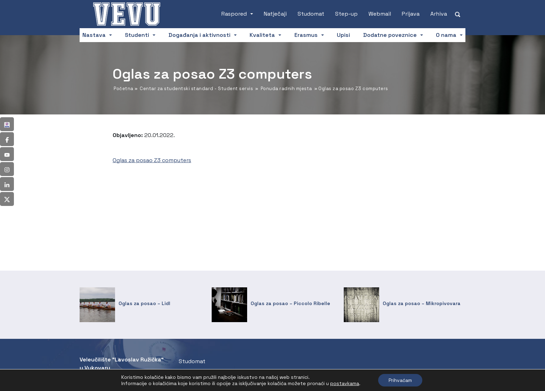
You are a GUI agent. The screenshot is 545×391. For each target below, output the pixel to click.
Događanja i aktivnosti (199, 35)
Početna (123, 88)
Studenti (137, 35)
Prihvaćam (400, 380)
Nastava (94, 35)
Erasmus (306, 35)
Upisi (343, 35)
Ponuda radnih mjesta (286, 88)
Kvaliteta (262, 35)
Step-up (346, 13)
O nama (446, 35)
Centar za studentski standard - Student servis (196, 88)
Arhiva (438, 13)
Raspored (234, 13)
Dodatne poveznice (390, 35)
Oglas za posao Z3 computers (152, 160)
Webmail (379, 13)
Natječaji (275, 13)
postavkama (344, 383)
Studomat (311, 13)
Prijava (411, 13)
